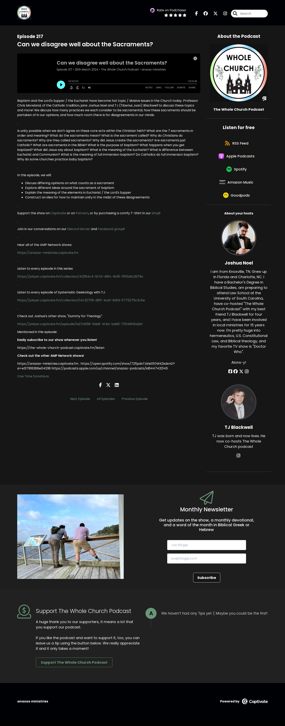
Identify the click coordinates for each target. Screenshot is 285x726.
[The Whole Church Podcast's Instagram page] (222, 14)
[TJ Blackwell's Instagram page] (239, 462)
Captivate (58, 213)
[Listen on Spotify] (237, 173)
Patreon (82, 213)
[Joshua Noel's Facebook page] (231, 378)
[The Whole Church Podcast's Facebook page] (196, 14)
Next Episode (80, 399)
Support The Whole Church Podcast (74, 668)
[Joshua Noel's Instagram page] (246, 378)
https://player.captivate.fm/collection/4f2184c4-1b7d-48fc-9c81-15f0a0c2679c (80, 277)
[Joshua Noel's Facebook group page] (236, 378)
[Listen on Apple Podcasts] (237, 158)
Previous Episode (135, 399)
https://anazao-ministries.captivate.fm (47, 253)
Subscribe (206, 583)
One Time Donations (33, 376)
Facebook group (111, 229)
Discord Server (78, 229)
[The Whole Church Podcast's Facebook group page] (203, 14)
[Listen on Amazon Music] (236, 187)
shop (155, 213)
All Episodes (106, 399)
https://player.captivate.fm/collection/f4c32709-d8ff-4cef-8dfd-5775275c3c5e (81, 300)
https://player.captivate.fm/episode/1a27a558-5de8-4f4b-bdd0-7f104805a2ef (79, 324)
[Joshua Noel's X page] (241, 378)
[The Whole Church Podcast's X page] (213, 14)
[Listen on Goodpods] (236, 201)
